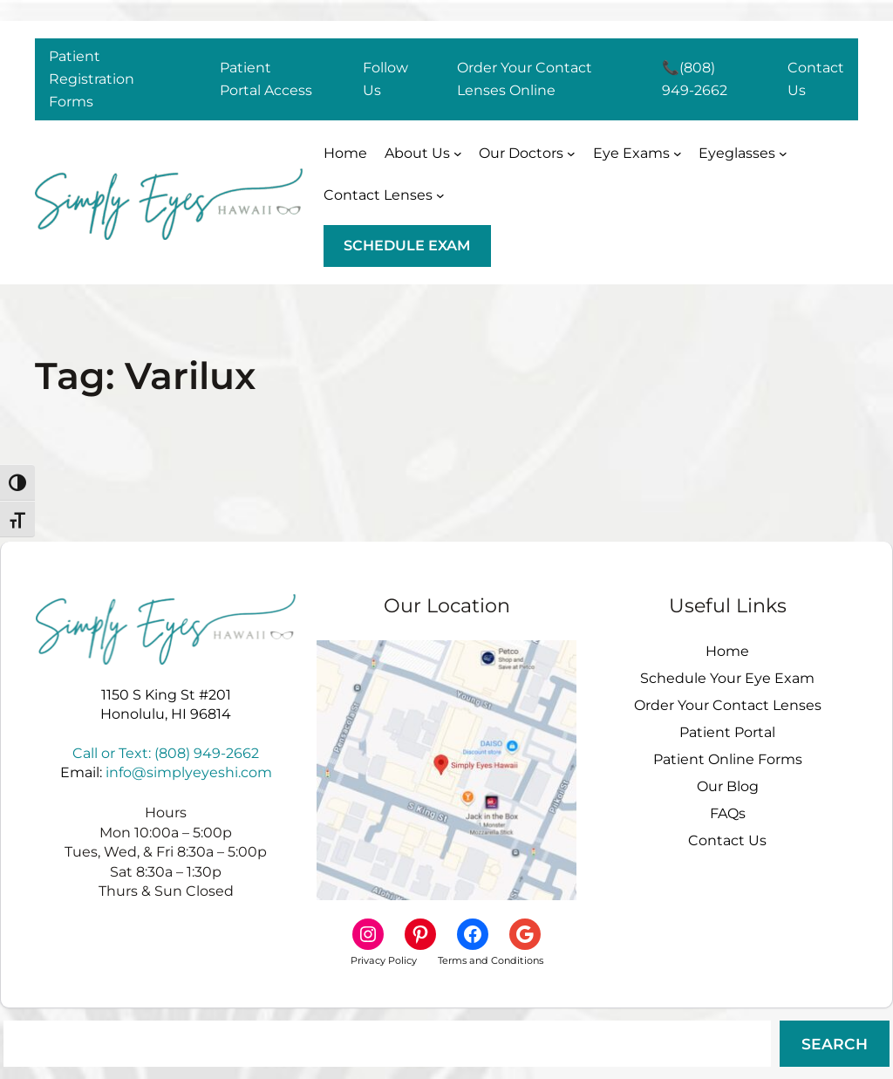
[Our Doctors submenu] (527, 153)
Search (834, 1044)
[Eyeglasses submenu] (743, 153)
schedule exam (407, 245)
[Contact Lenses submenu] (384, 195)
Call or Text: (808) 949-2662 (165, 753)
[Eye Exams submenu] (637, 153)
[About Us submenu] (423, 153)
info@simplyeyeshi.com (189, 772)
